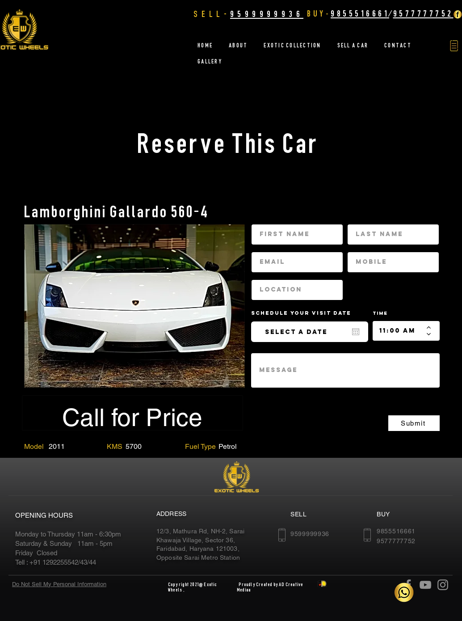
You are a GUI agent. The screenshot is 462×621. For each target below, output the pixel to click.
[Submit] (414, 423)
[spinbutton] (400, 331)
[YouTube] (425, 585)
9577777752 (423, 13)
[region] (134, 305)
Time (380, 313)
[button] (454, 45)
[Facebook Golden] (457, 14)
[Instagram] (443, 585)
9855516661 (360, 13)
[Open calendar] (355, 331)
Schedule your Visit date (306, 313)
